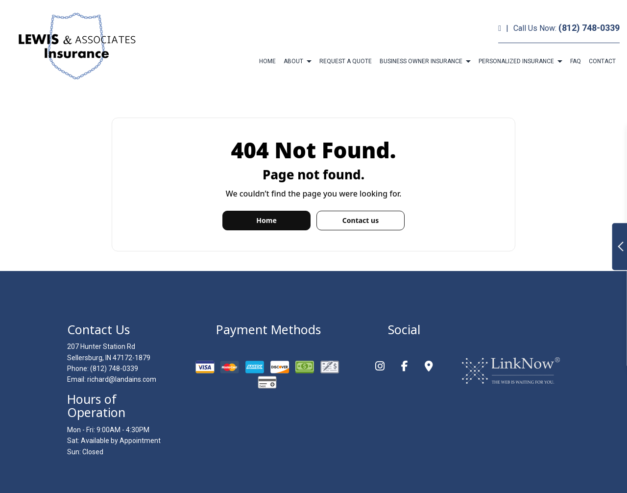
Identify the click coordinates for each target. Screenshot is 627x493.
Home (267, 61)
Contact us (360, 220)
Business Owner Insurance (421, 61)
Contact (602, 61)
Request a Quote (345, 61)
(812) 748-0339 (589, 28)
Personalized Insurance (516, 61)
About (293, 61)
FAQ (575, 61)
